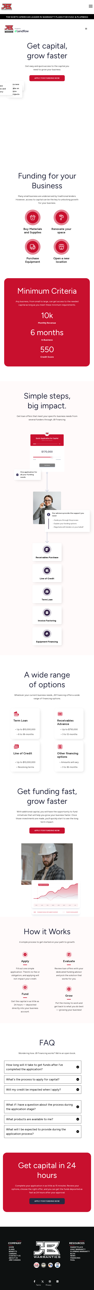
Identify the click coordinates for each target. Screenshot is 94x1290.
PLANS (12, 1249)
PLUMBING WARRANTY (80, 1251)
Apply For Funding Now (47, 1201)
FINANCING (75, 1258)
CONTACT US (15, 1256)
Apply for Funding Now (47, 78)
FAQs (72, 1260)
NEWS (72, 1256)
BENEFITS (13, 1251)
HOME (11, 1247)
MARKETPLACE (76, 1247)
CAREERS (13, 1254)
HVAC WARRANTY (77, 1249)
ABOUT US (13, 1258)
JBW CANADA (15, 1260)
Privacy (48, 1285)
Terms (38, 1285)
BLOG (72, 1254)
